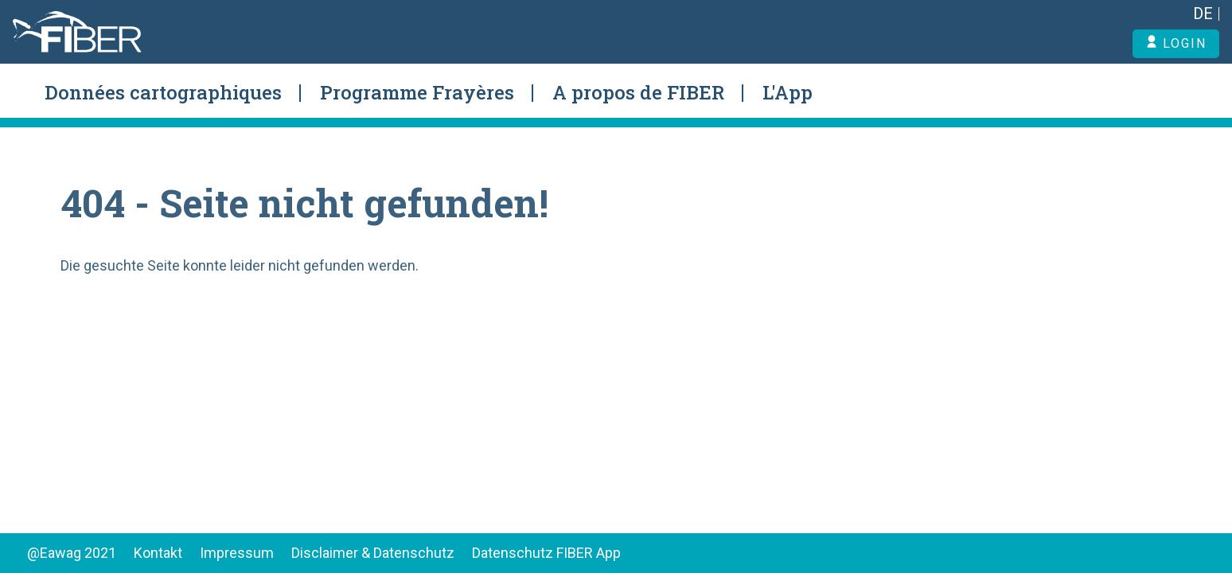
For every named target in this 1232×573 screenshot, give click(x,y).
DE (1203, 13)
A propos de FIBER (638, 92)
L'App (787, 92)
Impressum (237, 552)
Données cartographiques (163, 92)
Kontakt (158, 552)
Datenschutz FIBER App (546, 552)
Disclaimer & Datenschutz (372, 552)
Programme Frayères (417, 92)
